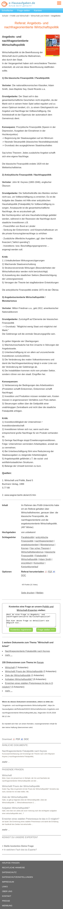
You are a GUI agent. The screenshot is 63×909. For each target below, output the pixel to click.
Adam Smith (45, 559)
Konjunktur (39, 563)
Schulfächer (7, 10)
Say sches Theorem (39, 548)
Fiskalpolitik (40, 556)
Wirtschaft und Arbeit (40, 16)
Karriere (38, 10)
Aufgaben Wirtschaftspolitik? (19, 679)
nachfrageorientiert (44, 541)
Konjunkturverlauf (29, 567)
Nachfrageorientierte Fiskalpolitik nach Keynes (27, 651)
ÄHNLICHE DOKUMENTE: (15, 745)
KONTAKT (6, 896)
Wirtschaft (10, 667)
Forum (40, 662)
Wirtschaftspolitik (29, 559)
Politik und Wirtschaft (19, 16)
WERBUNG (7, 906)
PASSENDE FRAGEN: (13, 769)
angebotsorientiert (30, 544)
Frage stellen (23, 10)
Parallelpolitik (27, 537)
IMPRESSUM (8, 882)
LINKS (5, 886)
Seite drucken (27, 593)
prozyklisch (26, 563)
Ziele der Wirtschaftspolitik (18, 675)
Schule (5, 16)
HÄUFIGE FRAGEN (11, 863)
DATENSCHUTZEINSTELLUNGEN (17, 877)
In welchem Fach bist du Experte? (20, 850)
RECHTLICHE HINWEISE (13, 867)
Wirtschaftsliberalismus (32, 552)
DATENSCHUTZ (9, 872)
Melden (39, 593)
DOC (25, 739)
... (6, 762)
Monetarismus (47, 544)
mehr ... (8, 655)
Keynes (24, 548)
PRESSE (6, 901)
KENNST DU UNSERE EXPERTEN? (20, 837)
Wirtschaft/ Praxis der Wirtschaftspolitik (24, 671)
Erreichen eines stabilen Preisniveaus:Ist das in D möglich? (30, 819)
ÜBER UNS (7, 891)
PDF (48, 572)
